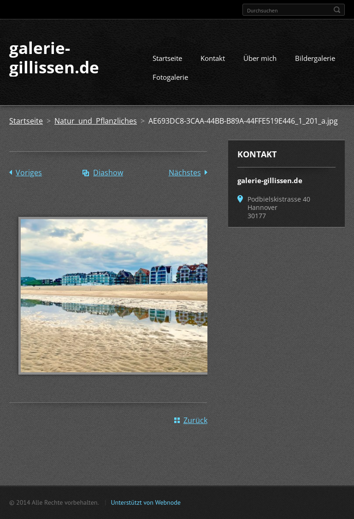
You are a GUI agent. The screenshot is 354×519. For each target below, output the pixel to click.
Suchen (337, 10)
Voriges (29, 172)
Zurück (195, 420)
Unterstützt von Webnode (145, 502)
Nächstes (185, 172)
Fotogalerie (170, 77)
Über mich (260, 58)
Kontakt (213, 58)
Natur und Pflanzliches (95, 121)
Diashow (108, 172)
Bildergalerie (315, 58)
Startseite (167, 58)
